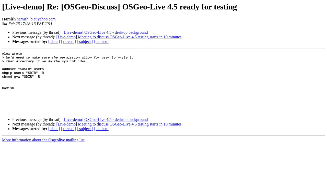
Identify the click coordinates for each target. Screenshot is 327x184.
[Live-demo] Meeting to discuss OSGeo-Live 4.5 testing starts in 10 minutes (118, 37)
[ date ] (54, 41)
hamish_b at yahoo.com (36, 19)
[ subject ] (85, 41)
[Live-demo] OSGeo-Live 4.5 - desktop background (105, 32)
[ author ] (102, 41)
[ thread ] (68, 41)
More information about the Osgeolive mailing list (43, 151)
